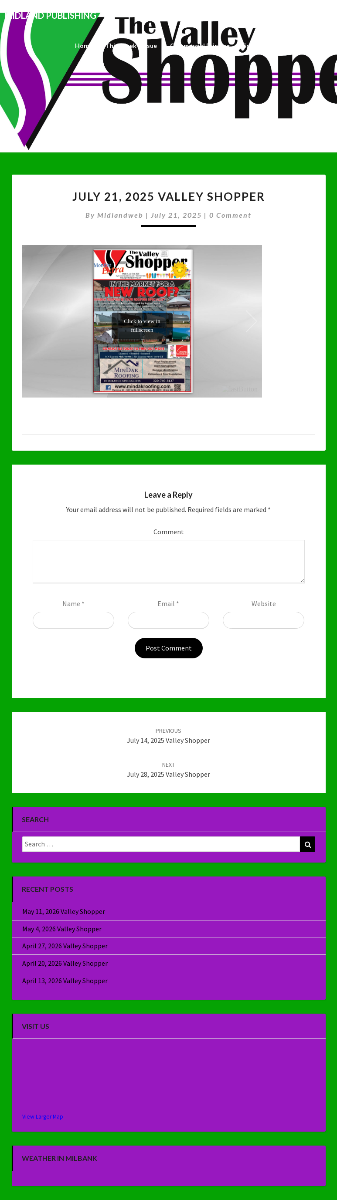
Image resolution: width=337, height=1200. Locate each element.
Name (73, 603)
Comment (168, 531)
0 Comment (230, 215)
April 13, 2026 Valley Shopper (65, 980)
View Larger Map (42, 1116)
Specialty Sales (264, 45)
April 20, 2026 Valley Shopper (65, 963)
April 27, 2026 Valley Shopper (65, 945)
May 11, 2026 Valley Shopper (63, 911)
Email (168, 603)
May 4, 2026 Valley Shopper (62, 928)
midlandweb (120, 215)
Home (83, 45)
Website (264, 603)
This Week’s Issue (131, 45)
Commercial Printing (200, 45)
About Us (312, 45)
